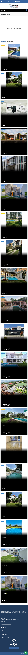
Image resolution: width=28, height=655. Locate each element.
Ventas (3, 631)
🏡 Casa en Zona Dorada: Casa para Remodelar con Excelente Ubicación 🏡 (13, 425)
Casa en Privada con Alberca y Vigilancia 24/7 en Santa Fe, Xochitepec (13, 537)
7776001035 (18, 1)
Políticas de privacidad (5, 637)
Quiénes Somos (4, 634)
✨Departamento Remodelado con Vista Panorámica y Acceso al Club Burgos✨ (14, 397)
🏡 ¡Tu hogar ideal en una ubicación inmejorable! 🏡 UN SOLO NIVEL (13, 61)
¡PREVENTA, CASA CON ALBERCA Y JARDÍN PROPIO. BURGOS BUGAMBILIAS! (12, 565)
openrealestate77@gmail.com (6, 624)
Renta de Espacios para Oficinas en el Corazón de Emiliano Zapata (13, 453)
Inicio (1, 13)
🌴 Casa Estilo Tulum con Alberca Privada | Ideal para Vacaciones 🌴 (12, 593)
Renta (3, 633)
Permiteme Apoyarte (5, 635)
